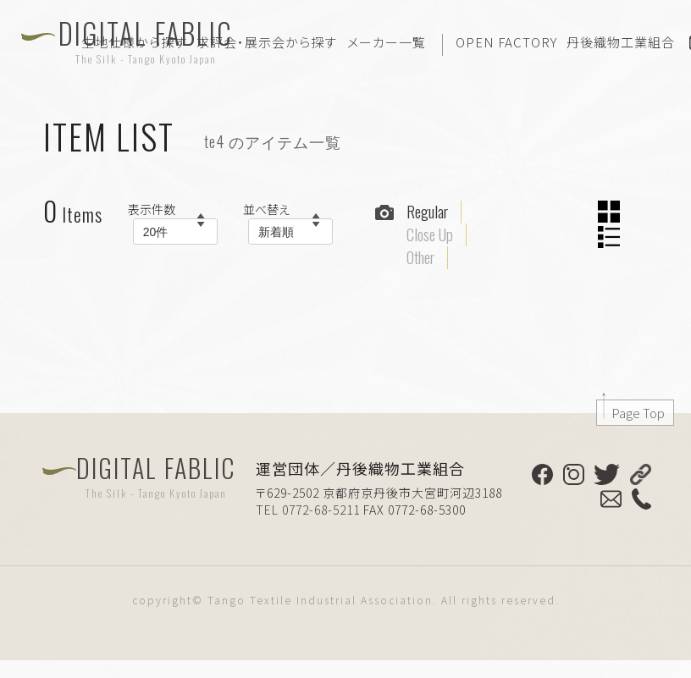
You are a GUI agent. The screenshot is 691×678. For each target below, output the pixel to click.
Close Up (429, 234)
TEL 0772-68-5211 (308, 509)
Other (420, 257)
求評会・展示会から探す (266, 42)
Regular (427, 212)
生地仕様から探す (134, 42)
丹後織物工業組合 (621, 42)
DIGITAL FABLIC (155, 476)
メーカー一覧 (386, 42)
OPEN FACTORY (506, 42)
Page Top (638, 413)
